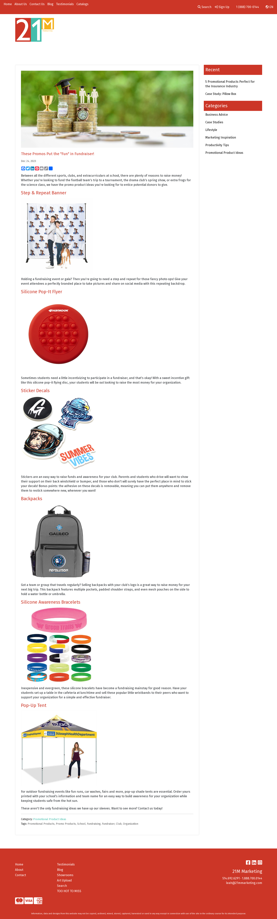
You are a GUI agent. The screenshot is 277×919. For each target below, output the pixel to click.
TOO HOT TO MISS (69, 891)
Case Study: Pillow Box (220, 94)
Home (8, 4)
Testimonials (65, 4)
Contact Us (37, 4)
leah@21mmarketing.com (244, 883)
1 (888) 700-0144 (247, 7)
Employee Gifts (209, 22)
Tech (175, 22)
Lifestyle (211, 130)
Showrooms (65, 875)
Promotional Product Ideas (49, 819)
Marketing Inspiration (220, 137)
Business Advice (216, 114)
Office (162, 22)
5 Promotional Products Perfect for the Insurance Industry (230, 84)
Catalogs (82, 4)
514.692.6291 (231, 878)
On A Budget (231, 22)
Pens (188, 22)
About (19, 870)
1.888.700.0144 (252, 878)
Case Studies (214, 122)
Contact (20, 875)
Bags (127, 22)
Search (204, 7)
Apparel (111, 22)
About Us (20, 4)
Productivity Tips (217, 145)
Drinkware (144, 22)
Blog (50, 4)
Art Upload (64, 880)
